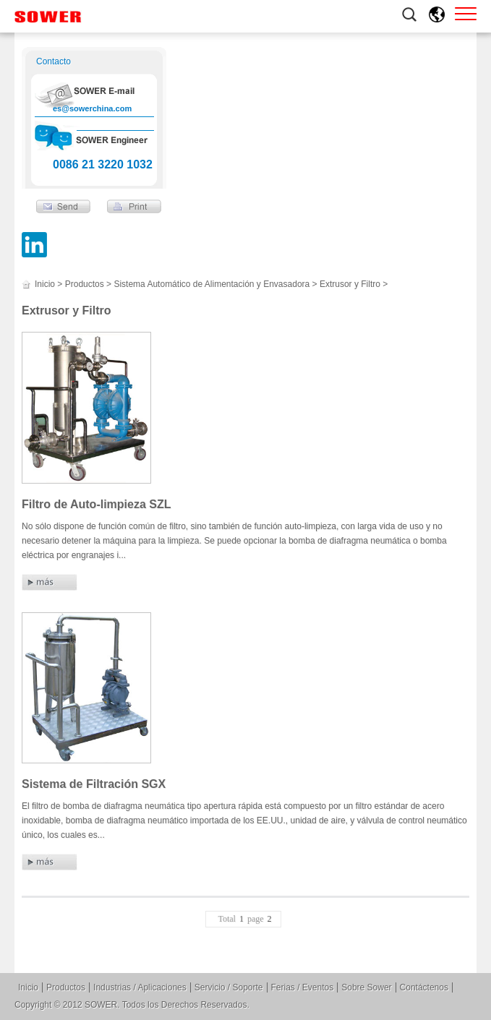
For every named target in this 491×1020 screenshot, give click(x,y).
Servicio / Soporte (229, 987)
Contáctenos (424, 987)
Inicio (45, 284)
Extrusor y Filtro (350, 284)
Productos (84, 284)
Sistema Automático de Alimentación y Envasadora (211, 284)
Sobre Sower (366, 987)
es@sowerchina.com (92, 108)
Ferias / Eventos (302, 987)
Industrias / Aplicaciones (140, 987)
